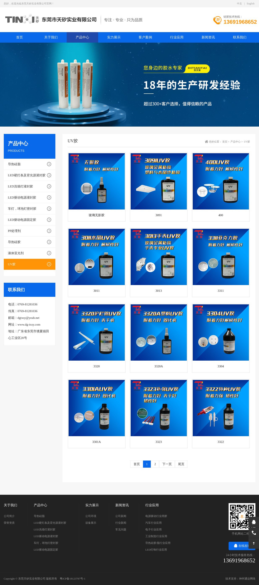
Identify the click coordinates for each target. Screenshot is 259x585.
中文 (239, 3)
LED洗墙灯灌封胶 (20, 186)
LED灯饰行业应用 (156, 549)
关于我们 (51, 37)
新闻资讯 (208, 37)
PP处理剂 (14, 231)
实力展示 (114, 37)
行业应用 (177, 37)
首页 (137, 464)
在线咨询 (242, 545)
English (251, 3)
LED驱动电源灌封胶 (22, 197)
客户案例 (145, 37)
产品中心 (82, 37)
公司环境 (90, 516)
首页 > (226, 141)
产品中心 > (236, 141)
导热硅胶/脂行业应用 (158, 542)
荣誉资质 (9, 522)
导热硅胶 (14, 242)
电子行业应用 (153, 529)
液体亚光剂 (16, 253)
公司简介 (9, 516)
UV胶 (12, 264)
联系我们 (239, 37)
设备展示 (90, 522)
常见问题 (120, 529)
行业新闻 (120, 522)
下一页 (167, 464)
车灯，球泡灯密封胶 (22, 208)
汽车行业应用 (153, 522)
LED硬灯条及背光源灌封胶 (27, 175)
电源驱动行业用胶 (156, 516)
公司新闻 (120, 516)
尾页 (181, 464)
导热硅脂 (14, 164)
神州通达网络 (247, 578)
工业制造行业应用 (156, 536)
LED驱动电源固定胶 (22, 219)
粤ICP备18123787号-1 (72, 578)
